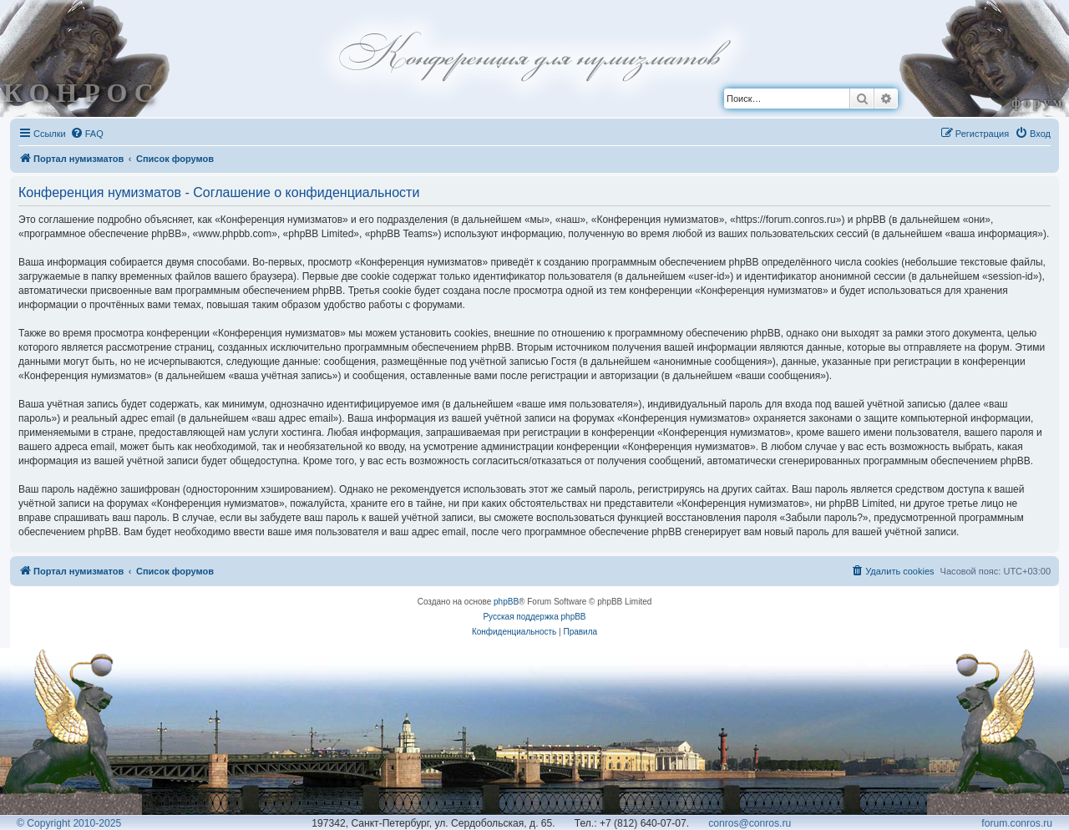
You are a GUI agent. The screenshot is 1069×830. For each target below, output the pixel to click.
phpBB (506, 601)
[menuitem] (87, 134)
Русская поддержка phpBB (534, 616)
